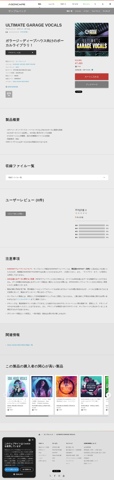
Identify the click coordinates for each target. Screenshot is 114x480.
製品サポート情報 (44, 447)
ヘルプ (41, 458)
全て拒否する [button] (27, 469)
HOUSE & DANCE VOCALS (66, 406)
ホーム (39, 434)
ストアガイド (42, 455)
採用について (88, 463)
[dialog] (19, 457)
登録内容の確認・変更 (72, 455)
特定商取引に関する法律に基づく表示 (95, 452)
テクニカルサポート (23, 299)
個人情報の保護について (91, 461)
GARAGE (16, 64)
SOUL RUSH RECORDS (21, 81)
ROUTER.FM (56, 450)
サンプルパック (21, 61)
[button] (108, 395)
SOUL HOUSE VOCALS (15, 406)
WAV (17, 67)
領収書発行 (69, 452)
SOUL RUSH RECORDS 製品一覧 (20, 345)
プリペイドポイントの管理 (73, 458)
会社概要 (86, 447)
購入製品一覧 (70, 447)
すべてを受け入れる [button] (12, 469)
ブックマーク (92, 84)
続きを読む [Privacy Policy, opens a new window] (20, 465)
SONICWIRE (16, 4)
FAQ (40, 452)
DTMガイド (42, 450)
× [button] (32, 440)
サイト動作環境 (88, 455)
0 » (24, 32)
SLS (53, 461)
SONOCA (55, 447)
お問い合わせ (42, 461)
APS (53, 458)
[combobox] (29, 440)
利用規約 (86, 458)
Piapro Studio (56, 455)
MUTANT (54, 452)
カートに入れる (92, 77)
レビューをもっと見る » (15, 214)
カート (68, 463)
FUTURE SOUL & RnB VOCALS (42, 406)
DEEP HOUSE (30, 64)
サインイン (86, 4)
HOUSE (22, 64)
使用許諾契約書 (12, 87)
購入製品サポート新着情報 (73, 450)
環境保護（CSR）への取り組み (93, 450)
